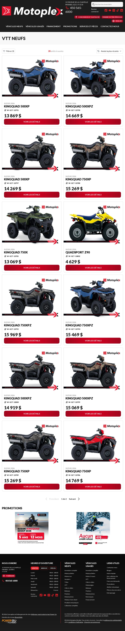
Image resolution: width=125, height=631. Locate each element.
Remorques (90, 597)
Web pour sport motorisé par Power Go (44, 614)
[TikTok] (117, 10)
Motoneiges (90, 585)
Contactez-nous (110, 26)
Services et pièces (89, 26)
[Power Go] (29, 621)
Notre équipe (111, 573)
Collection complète (71, 605)
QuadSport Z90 (78, 252)
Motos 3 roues (90, 576)
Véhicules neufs (14, 26)
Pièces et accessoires (114, 590)
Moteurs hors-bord (71, 600)
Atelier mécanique (113, 587)
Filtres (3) (8, 51)
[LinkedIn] (121, 10)
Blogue (109, 570)
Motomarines (69, 597)
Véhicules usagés (35, 26)
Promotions (70, 26)
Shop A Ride (18, 617)
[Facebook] (105, 10)
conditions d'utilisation (75, 622)
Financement (54, 26)
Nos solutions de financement (112, 577)
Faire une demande (113, 581)
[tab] (35, 568)
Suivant (74, 498)
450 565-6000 (9, 581)
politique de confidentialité (113, 620)
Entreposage (111, 593)
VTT (66, 585)
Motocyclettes (69, 573)
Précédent (52, 498)
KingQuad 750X (16, 252)
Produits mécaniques (72, 603)
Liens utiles (113, 563)
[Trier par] (109, 51)
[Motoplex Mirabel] (32, 12)
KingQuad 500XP (17, 106)
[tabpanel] (44, 581)
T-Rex (66, 582)
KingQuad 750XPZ (17, 325)
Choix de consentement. (92, 622)
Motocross (68, 576)
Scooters (67, 579)
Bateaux (67, 591)
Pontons (67, 594)
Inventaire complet (71, 570)
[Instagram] (113, 10)
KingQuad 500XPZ (79, 106)
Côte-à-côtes (69, 588)
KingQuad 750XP (78, 179)
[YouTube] (109, 10)
